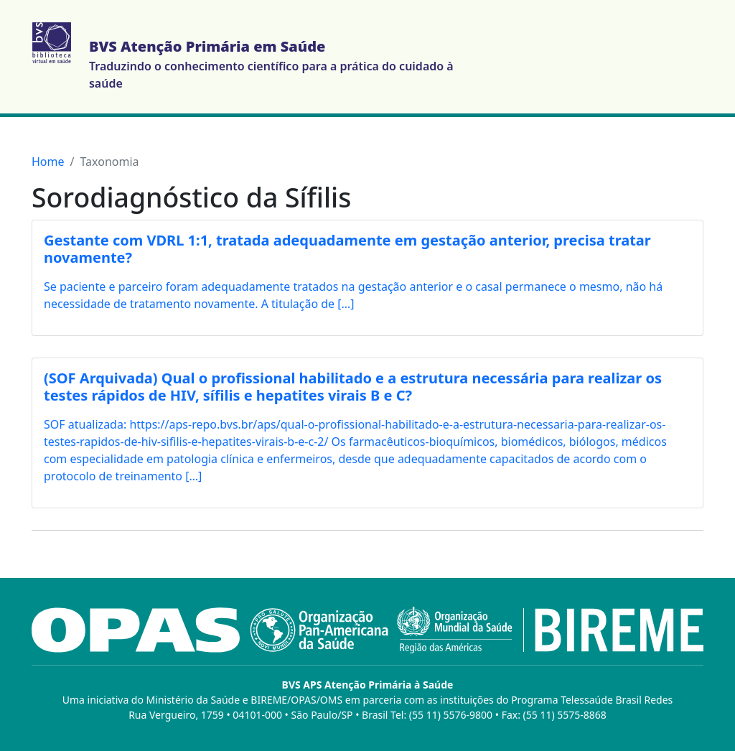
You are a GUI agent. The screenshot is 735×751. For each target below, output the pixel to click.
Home (48, 161)
